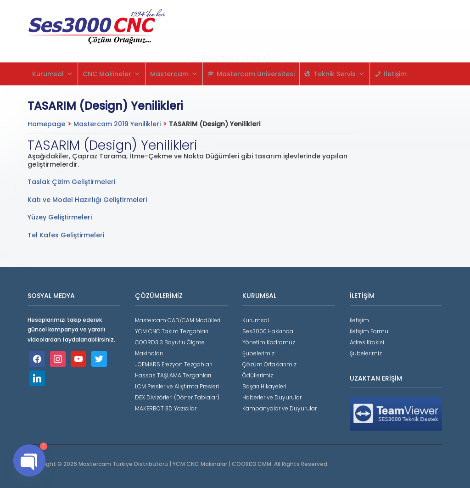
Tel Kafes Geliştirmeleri (66, 235)
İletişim (395, 74)
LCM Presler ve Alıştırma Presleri (177, 386)
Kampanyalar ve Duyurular (279, 408)
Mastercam (174, 73)
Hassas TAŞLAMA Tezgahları (173, 375)
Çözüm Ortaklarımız (269, 364)
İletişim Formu (369, 331)
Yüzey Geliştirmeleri (60, 217)
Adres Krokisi (367, 342)
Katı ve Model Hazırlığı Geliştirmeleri (87, 199)
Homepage (46, 124)
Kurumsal (52, 73)
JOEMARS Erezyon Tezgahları (174, 364)
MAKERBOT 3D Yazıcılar (165, 408)
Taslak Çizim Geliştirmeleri (71, 181)
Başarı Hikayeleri (264, 386)
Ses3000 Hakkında (267, 331)
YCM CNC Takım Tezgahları (171, 331)
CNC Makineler (111, 73)
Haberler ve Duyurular (272, 397)
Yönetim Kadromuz (268, 342)
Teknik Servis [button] (339, 73)
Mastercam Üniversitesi (256, 74)
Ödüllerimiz (257, 375)
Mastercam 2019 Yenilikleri (117, 124)
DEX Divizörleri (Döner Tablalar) (177, 397)
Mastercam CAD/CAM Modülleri (177, 320)
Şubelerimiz (258, 353)
